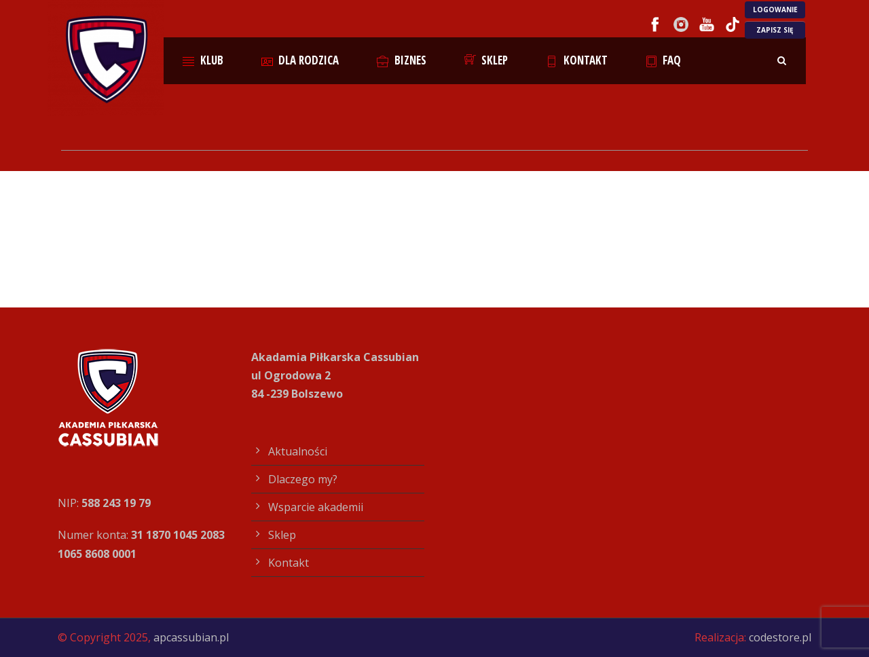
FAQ (664, 60)
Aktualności (297, 451)
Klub (203, 60)
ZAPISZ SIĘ (775, 30)
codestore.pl (780, 637)
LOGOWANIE (775, 9)
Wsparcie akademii (315, 507)
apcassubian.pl (191, 637)
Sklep (486, 60)
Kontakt (577, 60)
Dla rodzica (300, 60)
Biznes (401, 60)
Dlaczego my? (302, 479)
